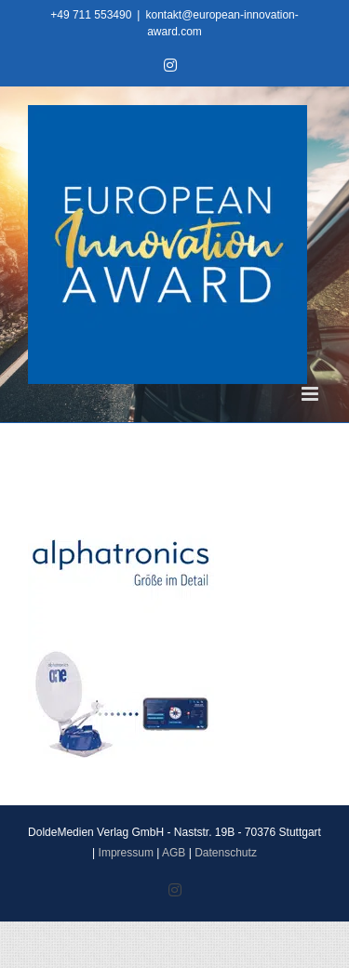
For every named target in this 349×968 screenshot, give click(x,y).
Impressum (126, 852)
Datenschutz (226, 852)
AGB (173, 852)
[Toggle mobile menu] (311, 394)
